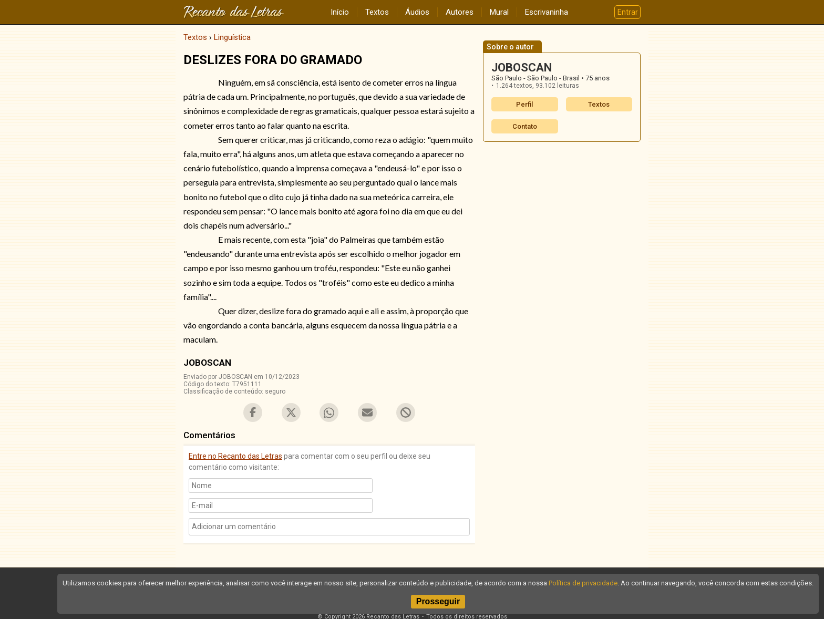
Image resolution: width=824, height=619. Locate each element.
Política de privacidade (583, 583)
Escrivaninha (546, 12)
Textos (377, 12)
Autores (459, 12)
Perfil (524, 104)
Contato (524, 126)
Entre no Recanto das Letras (235, 456)
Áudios (417, 12)
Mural (499, 12)
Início (340, 12)
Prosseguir (438, 601)
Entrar (627, 12)
